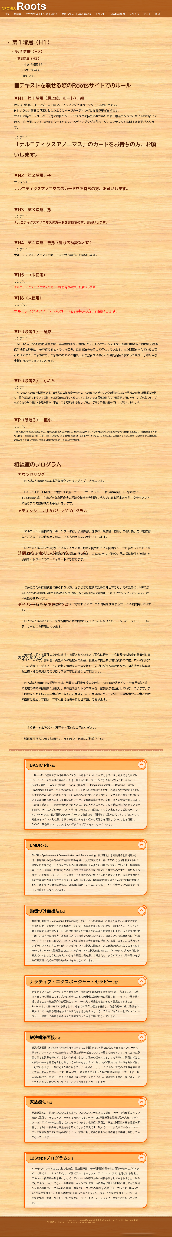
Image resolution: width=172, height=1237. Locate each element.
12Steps (28, 497)
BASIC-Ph (31, 492)
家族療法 (132, 492)
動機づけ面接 (62, 492)
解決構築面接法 (114, 492)
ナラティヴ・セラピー (88, 492)
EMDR (46, 492)
